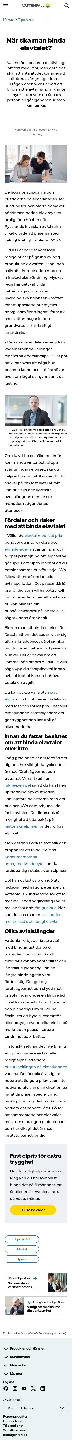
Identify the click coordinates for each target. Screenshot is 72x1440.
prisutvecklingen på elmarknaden (36, 1066)
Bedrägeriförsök (15, 1435)
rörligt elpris (45, 907)
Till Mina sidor (33, 1210)
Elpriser (22, 1259)
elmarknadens (18, 549)
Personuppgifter (15, 1416)
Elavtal (22, 1249)
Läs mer (16, 1373)
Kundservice (20, 1357)
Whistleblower (14, 1430)
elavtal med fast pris (43, 535)
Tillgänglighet (13, 1425)
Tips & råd (26, 20)
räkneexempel (18, 785)
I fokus (8, 20)
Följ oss (8, 1382)
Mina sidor (18, 1365)
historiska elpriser (21, 826)
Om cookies (12, 1421)
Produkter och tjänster (27, 1348)
